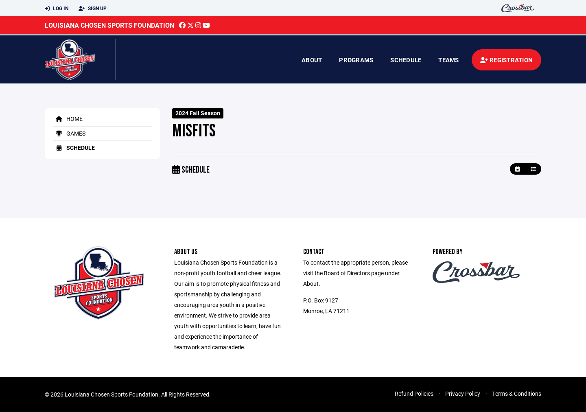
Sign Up (93, 8)
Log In (56, 8)
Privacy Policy (462, 393)
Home (68, 119)
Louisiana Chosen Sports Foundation (109, 25)
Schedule (405, 60)
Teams (448, 60)
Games (69, 133)
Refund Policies (414, 393)
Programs (356, 60)
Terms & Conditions (516, 393)
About (312, 60)
